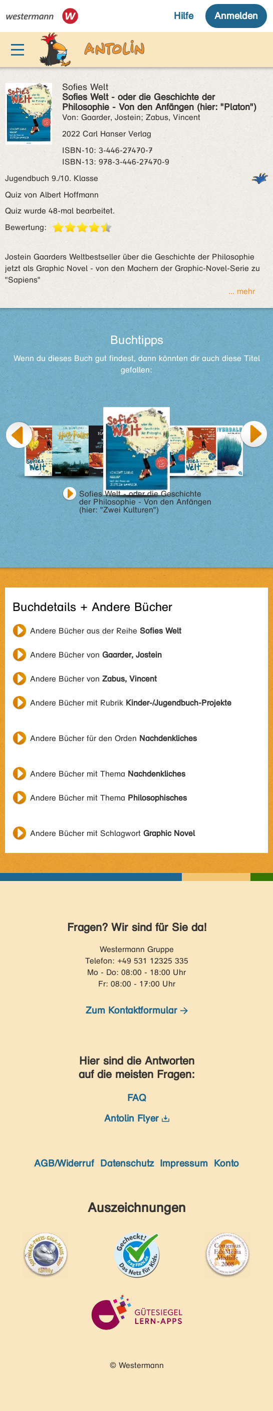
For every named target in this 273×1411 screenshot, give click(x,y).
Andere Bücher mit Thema (107, 773)
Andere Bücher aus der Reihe (105, 631)
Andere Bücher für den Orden (113, 738)
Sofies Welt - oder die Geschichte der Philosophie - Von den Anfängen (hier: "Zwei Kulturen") (145, 495)
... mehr (241, 291)
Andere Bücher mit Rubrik (130, 703)
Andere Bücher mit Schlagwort (112, 833)
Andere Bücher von (96, 655)
